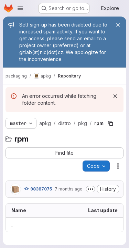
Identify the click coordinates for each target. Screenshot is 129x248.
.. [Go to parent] (12, 225)
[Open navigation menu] (20, 8)
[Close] (118, 25)
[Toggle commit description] (90, 189)
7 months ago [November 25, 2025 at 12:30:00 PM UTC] (69, 189)
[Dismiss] (115, 96)
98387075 (38, 189)
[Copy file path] (110, 123)
